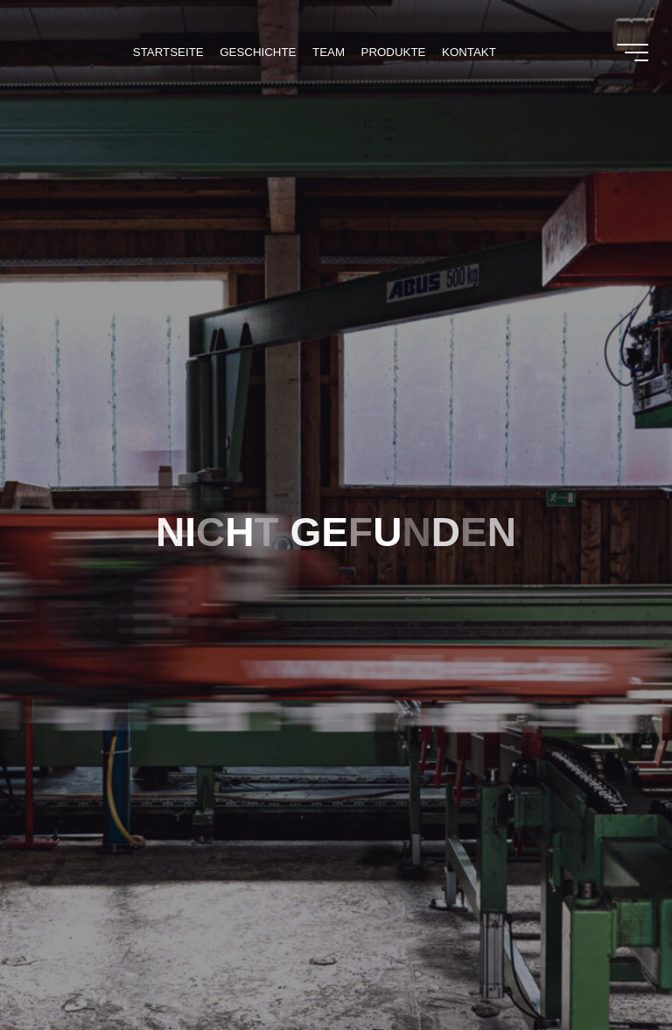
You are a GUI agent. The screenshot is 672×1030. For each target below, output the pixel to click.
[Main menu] (632, 52)
